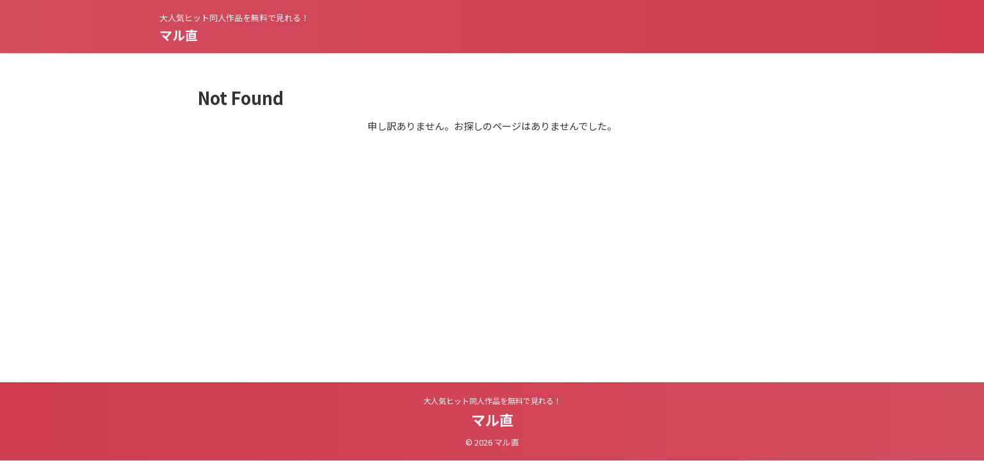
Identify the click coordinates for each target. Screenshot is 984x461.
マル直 (178, 35)
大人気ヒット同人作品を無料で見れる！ (492, 400)
